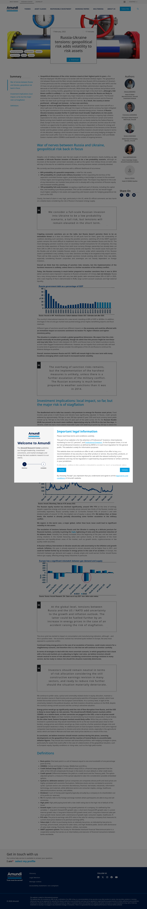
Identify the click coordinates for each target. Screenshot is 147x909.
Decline (61, 470)
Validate (125, 470)
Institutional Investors (93, 442)
